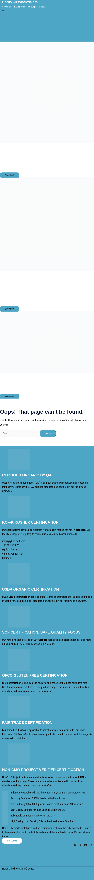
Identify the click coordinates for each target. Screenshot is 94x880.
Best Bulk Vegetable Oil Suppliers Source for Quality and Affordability (46, 803)
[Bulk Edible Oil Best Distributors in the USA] (5, 816)
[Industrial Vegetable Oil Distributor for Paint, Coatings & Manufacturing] (5, 793)
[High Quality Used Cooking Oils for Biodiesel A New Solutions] (5, 821)
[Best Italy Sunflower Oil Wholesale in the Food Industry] (5, 798)
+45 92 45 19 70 (10, 545)
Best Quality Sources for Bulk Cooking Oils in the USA (38, 809)
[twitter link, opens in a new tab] (80, 843)
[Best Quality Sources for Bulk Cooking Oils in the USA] (5, 810)
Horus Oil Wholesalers (20, 2)
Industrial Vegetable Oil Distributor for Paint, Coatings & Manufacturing (47, 791)
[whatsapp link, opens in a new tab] (91, 843)
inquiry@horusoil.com (13, 540)
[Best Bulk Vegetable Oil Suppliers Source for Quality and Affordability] (5, 804)
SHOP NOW (9, 175)
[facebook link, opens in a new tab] (75, 843)
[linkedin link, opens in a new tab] (85, 843)
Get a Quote (12, 840)
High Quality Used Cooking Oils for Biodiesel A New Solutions (42, 820)
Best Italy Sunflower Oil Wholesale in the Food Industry (38, 797)
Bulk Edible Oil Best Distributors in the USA (32, 814)
